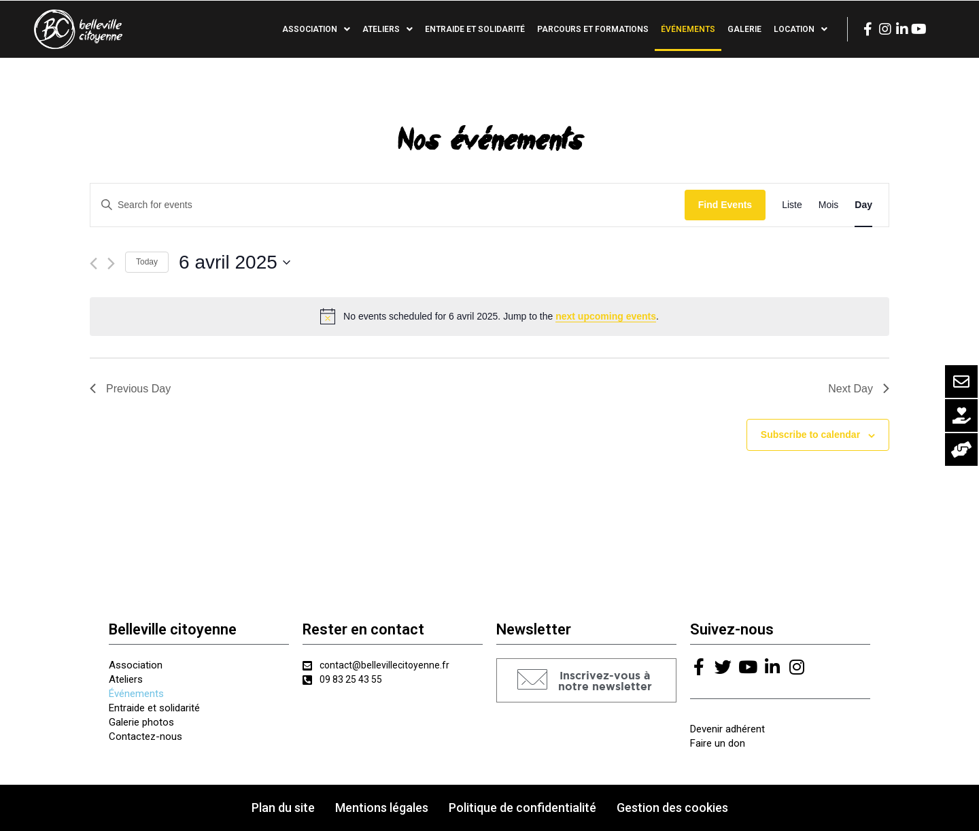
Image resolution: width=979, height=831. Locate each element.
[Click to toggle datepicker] (234, 262)
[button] (586, 680)
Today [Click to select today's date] (147, 262)
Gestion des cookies (672, 807)
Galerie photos (141, 722)
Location (800, 29)
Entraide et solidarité (475, 29)
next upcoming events (605, 316)
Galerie (744, 29)
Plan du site (283, 807)
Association (316, 29)
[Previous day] (93, 263)
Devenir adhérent (727, 729)
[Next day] (111, 263)
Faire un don (717, 743)
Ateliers (387, 29)
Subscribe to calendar (810, 434)
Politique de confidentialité (522, 807)
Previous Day (130, 388)
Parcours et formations (593, 29)
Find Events (725, 204)
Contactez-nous (145, 736)
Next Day (858, 388)
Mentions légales (381, 807)
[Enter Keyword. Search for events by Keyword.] (387, 205)
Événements (688, 29)
